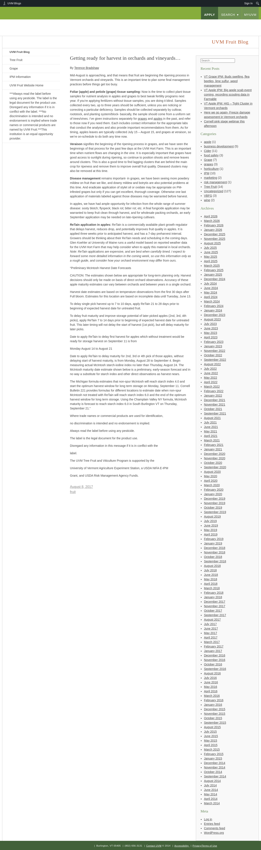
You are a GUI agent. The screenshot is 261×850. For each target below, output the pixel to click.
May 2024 (210, 292)
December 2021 (214, 400)
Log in (208, 819)
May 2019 (210, 530)
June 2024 (211, 288)
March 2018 (212, 588)
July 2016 (210, 678)
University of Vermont (44, 23)
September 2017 (215, 615)
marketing (210, 177)
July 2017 (210, 624)
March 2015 (212, 749)
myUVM (250, 14)
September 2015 (215, 722)
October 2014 (213, 772)
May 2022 (210, 377)
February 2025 (213, 270)
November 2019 (214, 503)
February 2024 (213, 306)
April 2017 (210, 637)
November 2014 (214, 767)
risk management (215, 182)
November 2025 (214, 238)
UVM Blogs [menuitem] (14, 3)
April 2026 (210, 216)
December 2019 (214, 498)
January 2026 (213, 229)
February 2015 (213, 754)
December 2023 (214, 315)
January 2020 (213, 494)
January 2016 (213, 704)
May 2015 (210, 740)
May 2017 (210, 633)
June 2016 (211, 682)
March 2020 (212, 485)
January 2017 (213, 651)
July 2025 (210, 247)
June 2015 (211, 736)
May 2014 (210, 794)
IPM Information (20, 77)
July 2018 (210, 570)
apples (158, 118)
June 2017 (211, 628)
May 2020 (210, 476)
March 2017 (212, 642)
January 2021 (213, 449)
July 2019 (210, 521)
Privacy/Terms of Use (205, 845)
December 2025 (214, 234)
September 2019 (215, 512)
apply (209, 14)
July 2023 (210, 324)
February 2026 (213, 225)
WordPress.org (214, 832)
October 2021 (213, 409)
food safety (211, 155)
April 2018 (210, 583)
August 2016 (212, 673)
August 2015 (212, 727)
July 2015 (210, 731)
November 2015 (214, 713)
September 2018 (215, 561)
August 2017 (212, 619)
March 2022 (212, 386)
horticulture (211, 168)
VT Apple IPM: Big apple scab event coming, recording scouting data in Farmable (228, 94)
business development (219, 146)
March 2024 (212, 301)
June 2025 (211, 252)
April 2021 (210, 436)
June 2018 (211, 574)
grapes (208, 164)
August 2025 (212, 243)
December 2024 (214, 279)
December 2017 (214, 601)
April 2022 (210, 382)
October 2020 (213, 462)
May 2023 (210, 333)
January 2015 (213, 758)
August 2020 (212, 471)
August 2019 (212, 516)
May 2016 (210, 686)
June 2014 (211, 790)
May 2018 (210, 579)
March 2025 (212, 265)
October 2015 (213, 718)
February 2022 (213, 391)
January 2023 (213, 346)
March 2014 (212, 803)
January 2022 (213, 395)
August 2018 (212, 566)
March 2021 (212, 440)
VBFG (208, 195)
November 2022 (214, 350)
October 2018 (213, 557)
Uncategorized (213, 191)
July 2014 (210, 785)
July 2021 (210, 422)
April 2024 (210, 297)
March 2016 (212, 695)
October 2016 (213, 664)
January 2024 (213, 310)
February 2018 (213, 592)
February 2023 (213, 341)
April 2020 (210, 480)
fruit (73, 492)
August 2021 (212, 418)
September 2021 (215, 413)
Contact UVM (153, 845)
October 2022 (213, 355)
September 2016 (215, 669)
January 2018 (213, 597)
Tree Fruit (16, 60)
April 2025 (210, 261)
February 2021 (213, 445)
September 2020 (215, 467)
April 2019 (210, 534)
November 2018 (214, 552)
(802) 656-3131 (133, 845)
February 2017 (213, 646)
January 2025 (213, 274)
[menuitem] (257, 3)
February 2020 (213, 489)
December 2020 (214, 454)
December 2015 (214, 709)
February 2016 (213, 700)
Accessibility (181, 845)
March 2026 (212, 221)
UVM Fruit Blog (20, 52)
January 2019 (213, 543)
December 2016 (214, 655)
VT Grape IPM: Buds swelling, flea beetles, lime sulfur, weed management (226, 81)
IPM (206, 173)
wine (207, 200)
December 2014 (214, 763)
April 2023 (210, 337)
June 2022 (211, 373)
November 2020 (214, 458)
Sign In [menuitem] (248, 3)
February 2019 (213, 539)
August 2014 (212, 781)
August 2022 (212, 364)
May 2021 (210, 431)
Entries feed (212, 823)
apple (207, 142)
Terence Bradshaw (86, 68)
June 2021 (211, 427)
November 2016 (214, 660)
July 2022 (210, 368)
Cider (207, 151)
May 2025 (210, 256)
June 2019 (211, 525)
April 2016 (210, 691)
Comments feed (214, 828)
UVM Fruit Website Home (26, 85)
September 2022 (215, 359)
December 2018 (214, 548)
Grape (14, 68)
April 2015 (210, 745)
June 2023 (211, 328)
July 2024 (210, 283)
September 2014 (215, 776)
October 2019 (213, 507)
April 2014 (210, 799)
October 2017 (213, 610)
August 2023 (212, 319)
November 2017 (214, 606)
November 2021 (214, 404)
